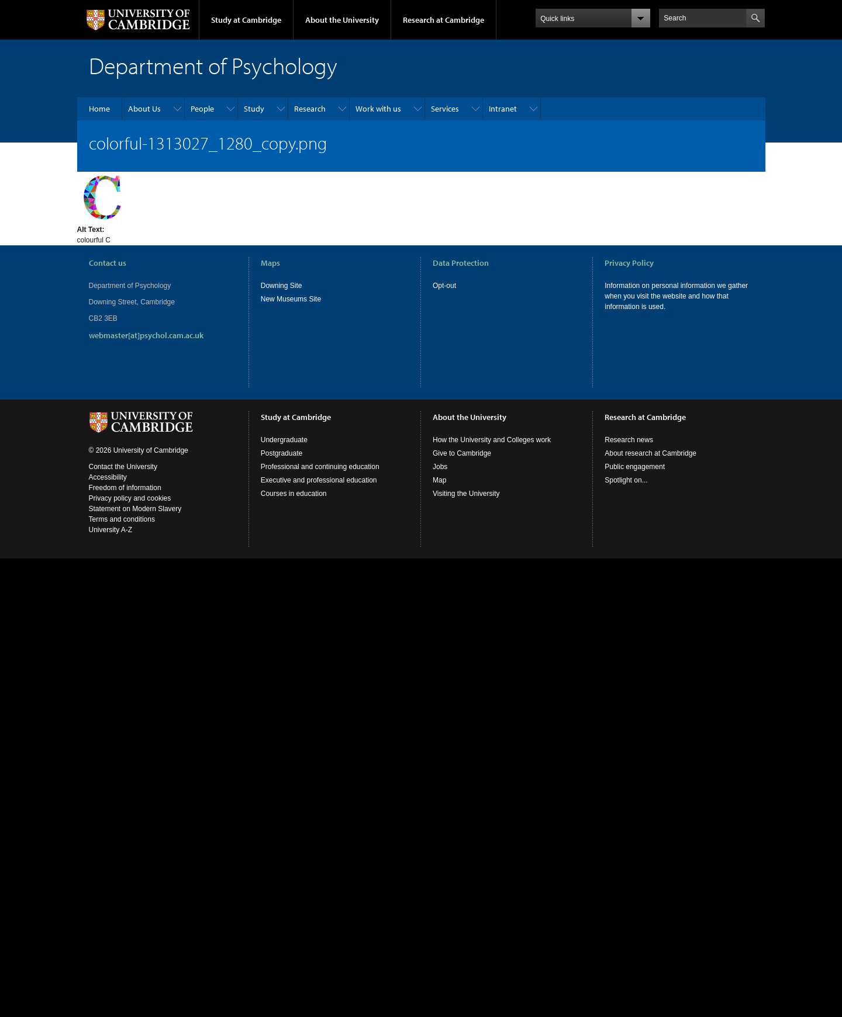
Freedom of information (125, 488)
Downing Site (281, 286)
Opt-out (444, 286)
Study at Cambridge (246, 20)
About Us (144, 108)
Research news (629, 440)
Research (310, 108)
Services (445, 108)
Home (99, 108)
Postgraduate (281, 453)
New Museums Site (291, 299)
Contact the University (123, 467)
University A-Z (111, 530)
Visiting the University (466, 494)
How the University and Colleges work (492, 440)
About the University (342, 20)
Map (439, 480)
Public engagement (635, 467)
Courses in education (294, 494)
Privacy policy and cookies (130, 498)
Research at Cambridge (443, 20)
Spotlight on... (626, 480)
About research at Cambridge (650, 453)
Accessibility (108, 477)
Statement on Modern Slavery (135, 509)
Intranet (503, 108)
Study (254, 108)
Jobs (440, 467)
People (202, 108)
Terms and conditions (122, 519)
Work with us (378, 108)
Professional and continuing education (320, 467)
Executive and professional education (319, 480)
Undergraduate (284, 440)
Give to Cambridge (462, 453)
